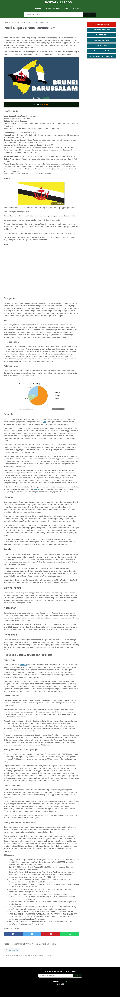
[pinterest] (50, 934)
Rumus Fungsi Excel (101, 51)
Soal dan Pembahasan (101, 40)
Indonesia (23, 665)
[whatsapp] (69, 934)
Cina (44, 422)
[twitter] (32, 934)
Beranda (38, 8)
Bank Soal (77, 8)
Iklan (55, 971)
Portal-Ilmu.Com (58, 2)
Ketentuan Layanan (69, 971)
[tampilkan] (45, 104)
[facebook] (13, 934)
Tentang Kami (48, 971)
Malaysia (37, 489)
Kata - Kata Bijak (101, 45)
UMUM (66, 8)
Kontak (60, 971)
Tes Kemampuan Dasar (101, 30)
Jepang (6, 459)
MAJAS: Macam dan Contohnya (101, 56)
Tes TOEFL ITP (101, 35)
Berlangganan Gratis (101, 24)
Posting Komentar (12, 950)
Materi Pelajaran (53, 8)
